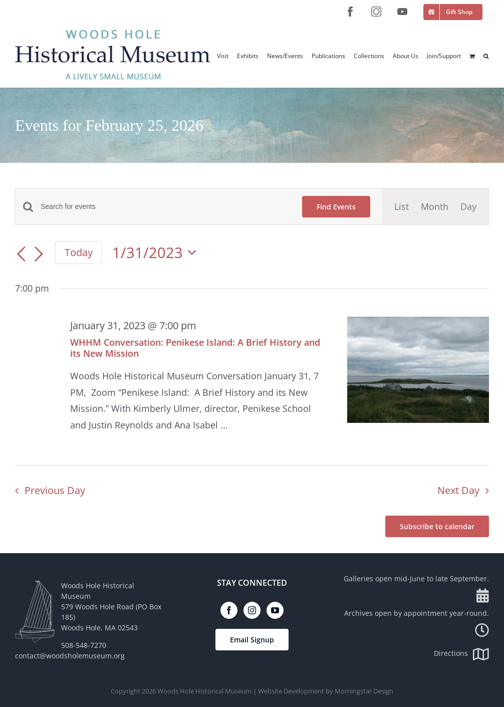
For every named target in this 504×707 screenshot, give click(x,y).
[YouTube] (275, 610)
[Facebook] (228, 610)
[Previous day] (21, 254)
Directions (461, 653)
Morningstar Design (364, 690)
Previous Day (55, 490)
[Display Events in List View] (401, 206)
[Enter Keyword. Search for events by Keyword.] (165, 206)
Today (79, 252)
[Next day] (39, 254)
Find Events (336, 206)
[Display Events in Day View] (468, 206)
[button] (486, 56)
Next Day (458, 490)
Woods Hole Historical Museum (204, 690)
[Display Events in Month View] (434, 206)
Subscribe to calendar (437, 526)
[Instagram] (252, 610)
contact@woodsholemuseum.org (70, 655)
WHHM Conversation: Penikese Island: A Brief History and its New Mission (195, 347)
